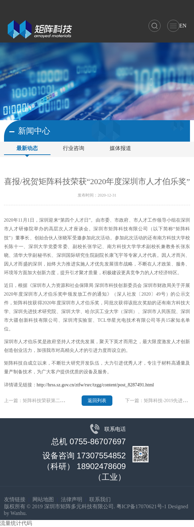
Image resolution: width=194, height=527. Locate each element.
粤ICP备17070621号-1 (141, 506)
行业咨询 (73, 148)
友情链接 (14, 499)
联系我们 (100, 499)
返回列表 (97, 400)
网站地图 (43, 499)
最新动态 (27, 148)
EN (182, 25)
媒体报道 (120, 148)
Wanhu (17, 513)
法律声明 (71, 499)
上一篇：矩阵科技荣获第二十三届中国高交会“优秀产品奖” (64, 400)
